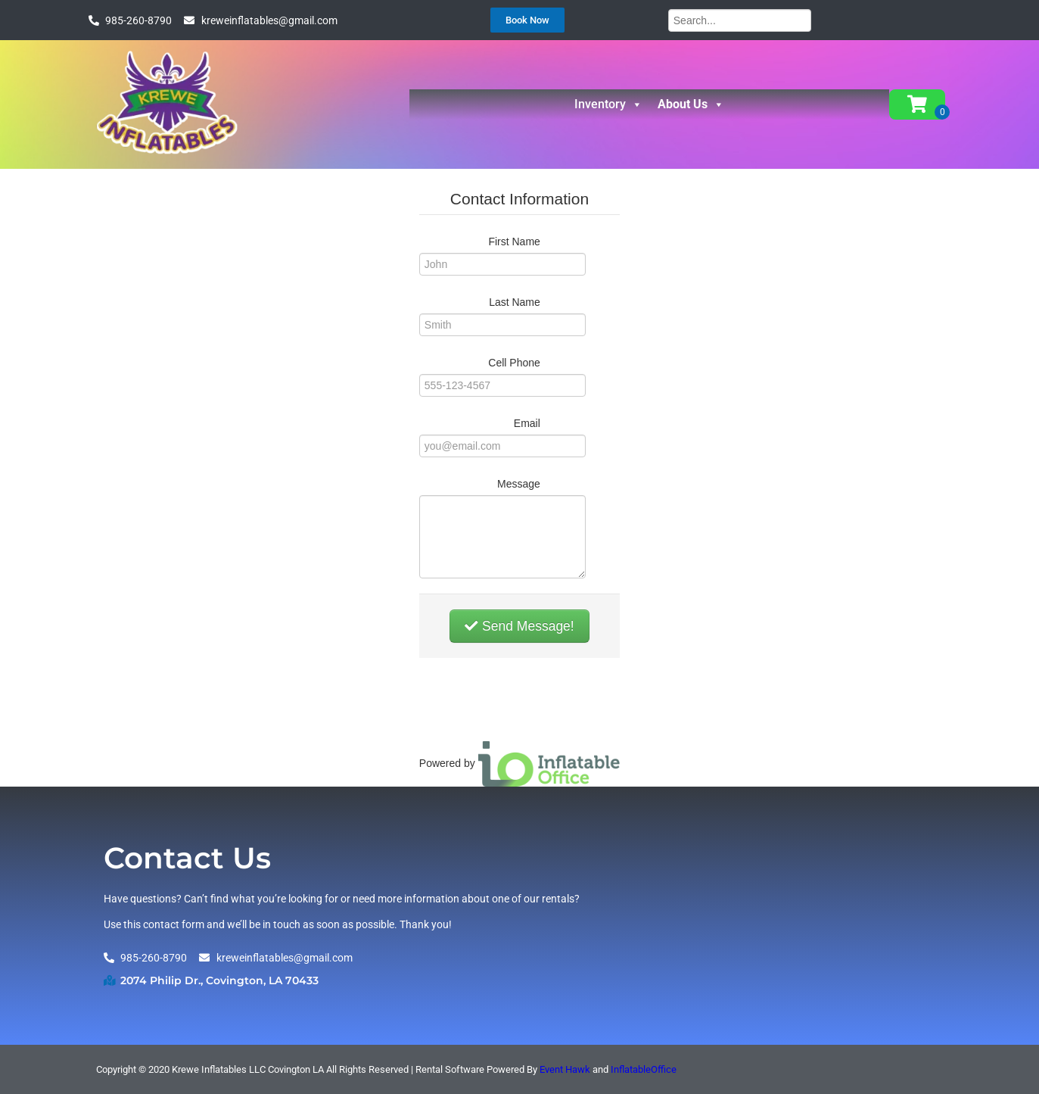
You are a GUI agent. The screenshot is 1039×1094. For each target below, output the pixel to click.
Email (527, 423)
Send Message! (519, 626)
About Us (691, 104)
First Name (514, 241)
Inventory (608, 104)
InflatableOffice (644, 1069)
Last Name (514, 302)
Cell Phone (514, 363)
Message (518, 484)
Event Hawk (565, 1069)
